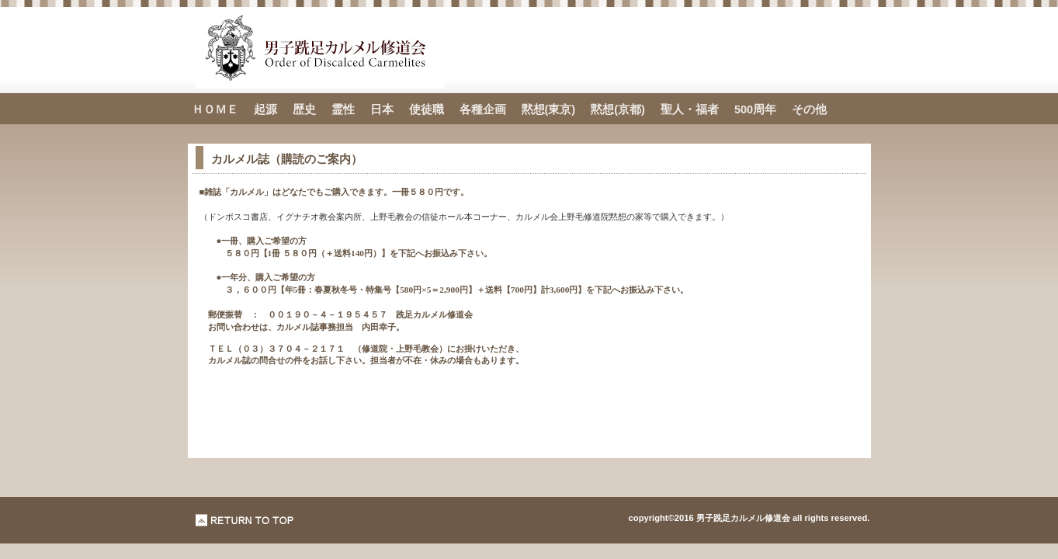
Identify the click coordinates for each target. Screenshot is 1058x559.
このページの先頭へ (245, 520)
